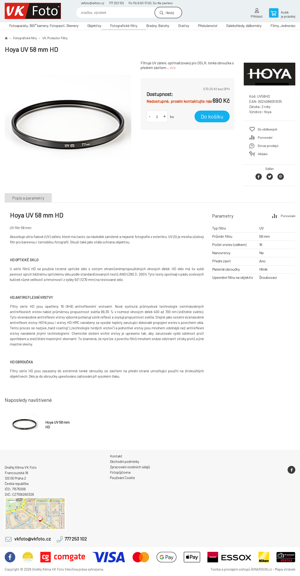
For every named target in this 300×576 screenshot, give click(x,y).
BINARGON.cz (261, 569)
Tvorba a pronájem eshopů (230, 569)
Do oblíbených (267, 129)
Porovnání (265, 137)
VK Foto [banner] (33, 11)
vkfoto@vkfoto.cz (92, 3)
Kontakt (116, 456)
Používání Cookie (122, 478)
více (173, 67)
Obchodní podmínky (124, 461)
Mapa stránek (285, 569)
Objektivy (94, 25)
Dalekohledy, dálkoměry (244, 25)
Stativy (183, 25)
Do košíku (212, 116)
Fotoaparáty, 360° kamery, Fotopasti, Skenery (44, 25)
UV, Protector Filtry (55, 38)
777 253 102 (116, 3)
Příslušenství (207, 25)
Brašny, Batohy (157, 25)
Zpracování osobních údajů (130, 467)
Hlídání (262, 154)
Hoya (267, 112)
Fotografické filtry (123, 25)
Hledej (169, 12)
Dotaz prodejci (268, 146)
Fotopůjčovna (120, 472)
